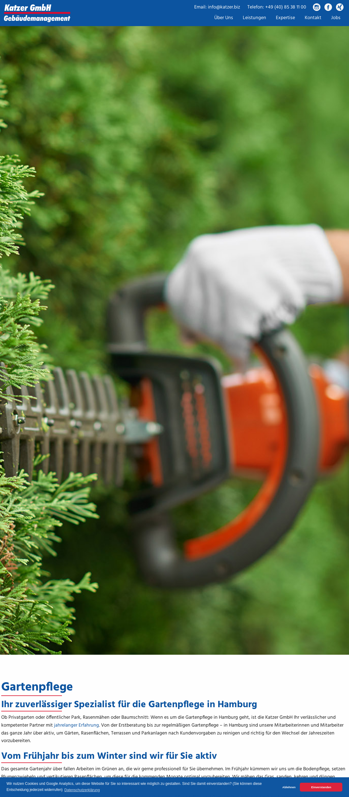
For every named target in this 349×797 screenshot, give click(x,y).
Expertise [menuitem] (285, 17)
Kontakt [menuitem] (313, 17)
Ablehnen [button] (289, 787)
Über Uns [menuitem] (223, 17)
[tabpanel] (174, 327)
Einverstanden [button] (321, 787)
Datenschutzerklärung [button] (82, 790)
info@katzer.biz (224, 7)
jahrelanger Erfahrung (76, 725)
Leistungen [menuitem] (254, 17)
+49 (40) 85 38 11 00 (285, 7)
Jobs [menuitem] (336, 17)
